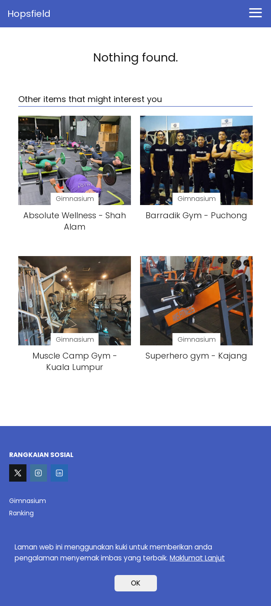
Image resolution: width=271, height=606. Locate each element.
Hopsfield (29, 13)
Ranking (21, 513)
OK (136, 583)
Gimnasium (27, 500)
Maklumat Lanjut (197, 558)
